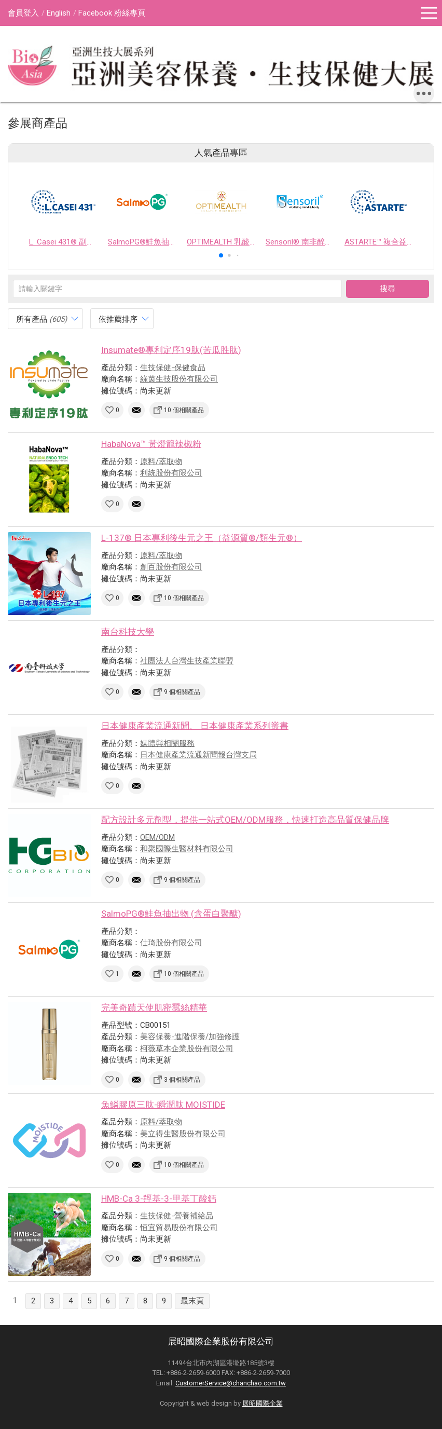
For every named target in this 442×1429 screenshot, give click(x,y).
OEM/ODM (157, 837)
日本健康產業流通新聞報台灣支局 (198, 754)
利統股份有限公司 (171, 473)
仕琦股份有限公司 (171, 942)
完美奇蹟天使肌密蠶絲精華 (154, 1007)
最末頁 (192, 1300)
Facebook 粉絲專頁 (111, 13)
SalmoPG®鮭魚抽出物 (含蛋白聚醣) (171, 913)
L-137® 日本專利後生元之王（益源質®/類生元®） (201, 538)
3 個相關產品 (182, 1079)
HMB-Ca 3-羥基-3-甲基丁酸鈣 (158, 1198)
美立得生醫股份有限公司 (183, 1133)
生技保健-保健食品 (172, 367)
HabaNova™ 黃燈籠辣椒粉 (151, 444)
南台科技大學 (127, 632)
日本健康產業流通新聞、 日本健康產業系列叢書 (194, 725)
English (59, 13)
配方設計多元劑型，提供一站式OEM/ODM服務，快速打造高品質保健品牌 (245, 819)
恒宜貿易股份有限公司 (179, 1227)
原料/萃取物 (161, 461)
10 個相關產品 (184, 410)
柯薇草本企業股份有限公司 (186, 1048)
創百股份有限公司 (171, 566)
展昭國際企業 (262, 1403)
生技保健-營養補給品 (176, 1215)
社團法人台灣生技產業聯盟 (186, 660)
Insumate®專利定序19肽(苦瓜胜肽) (171, 350)
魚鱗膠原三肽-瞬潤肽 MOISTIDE (163, 1104)
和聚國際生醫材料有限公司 (186, 848)
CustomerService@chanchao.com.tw (230, 1383)
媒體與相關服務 (167, 743)
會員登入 (23, 13)
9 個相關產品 (182, 692)
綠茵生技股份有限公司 (179, 379)
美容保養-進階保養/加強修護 (190, 1036)
